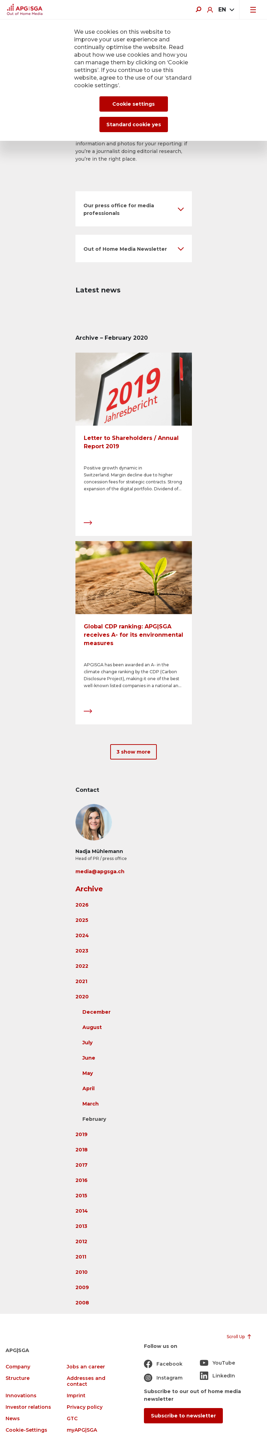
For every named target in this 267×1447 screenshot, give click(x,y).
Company (18, 1367)
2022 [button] (81, 966)
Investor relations (28, 1407)
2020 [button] (82, 997)
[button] (133, 208)
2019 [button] (81, 1134)
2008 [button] (82, 1303)
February (94, 1119)
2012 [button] (81, 1241)
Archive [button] (89, 889)
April (88, 1088)
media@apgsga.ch (99, 871)
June (88, 1058)
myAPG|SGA (82, 1430)
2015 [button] (81, 1195)
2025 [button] (81, 920)
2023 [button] (81, 951)
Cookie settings (133, 104)
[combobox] (226, 10)
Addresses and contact (86, 1381)
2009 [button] (82, 1287)
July (87, 1042)
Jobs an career (86, 1367)
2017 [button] (81, 1165)
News (13, 1419)
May (87, 1073)
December (96, 1012)
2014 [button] (81, 1211)
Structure (18, 1378)
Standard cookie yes (133, 124)
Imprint (76, 1396)
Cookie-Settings (26, 1430)
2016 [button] (81, 1180)
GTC (72, 1419)
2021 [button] (81, 981)
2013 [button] (81, 1226)
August (92, 1027)
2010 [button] (81, 1272)
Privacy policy (85, 1407)
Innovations (21, 1396)
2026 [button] (82, 905)
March (90, 1104)
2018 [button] (81, 1150)
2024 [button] (82, 935)
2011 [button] (80, 1257)
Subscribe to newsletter (183, 1416)
